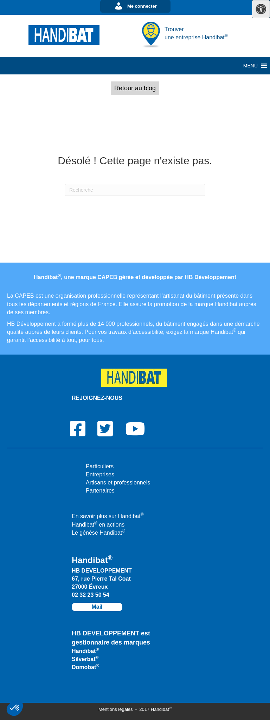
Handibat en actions (98, 525)
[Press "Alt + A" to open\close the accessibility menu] (261, 9)
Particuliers (100, 466)
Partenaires (100, 491)
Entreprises (100, 474)
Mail (96, 607)
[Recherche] (135, 190)
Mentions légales (116, 709)
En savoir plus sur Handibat (108, 516)
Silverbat (85, 659)
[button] (135, 6)
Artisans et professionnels (118, 482)
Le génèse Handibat (98, 533)
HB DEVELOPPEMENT (102, 571)
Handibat (85, 651)
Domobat (85, 667)
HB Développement (210, 277)
